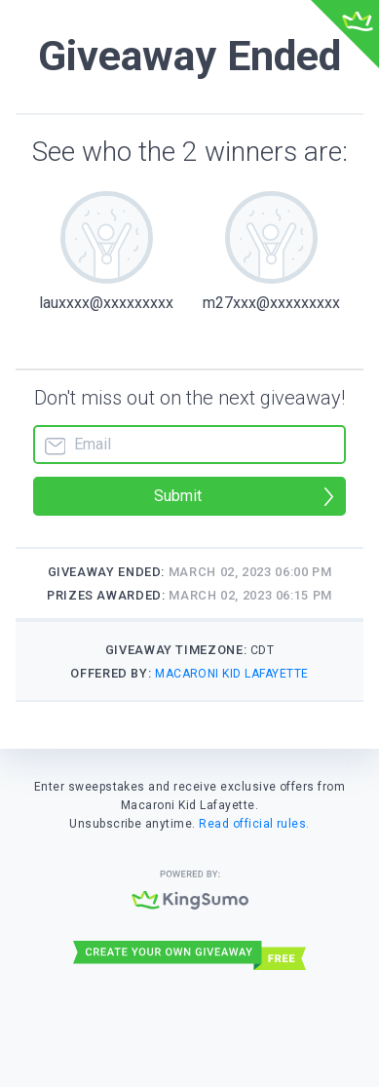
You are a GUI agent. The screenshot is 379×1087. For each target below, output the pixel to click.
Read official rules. (254, 824)
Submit (178, 495)
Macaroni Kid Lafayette (232, 673)
